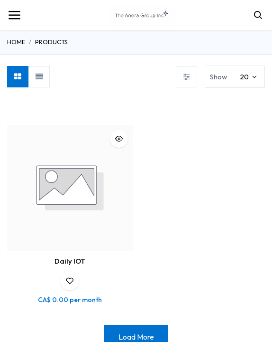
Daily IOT (69, 261)
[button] (119, 139)
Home (16, 42)
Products (51, 42)
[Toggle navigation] (14, 15)
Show (218, 76)
